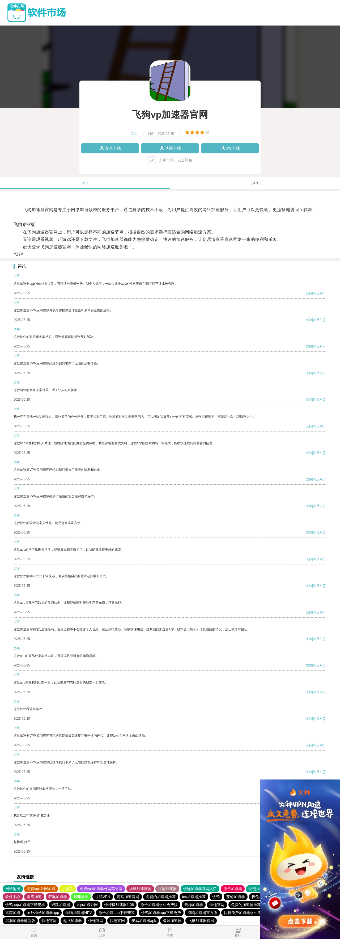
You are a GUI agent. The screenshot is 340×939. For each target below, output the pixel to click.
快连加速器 (167, 889)
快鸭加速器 (258, 889)
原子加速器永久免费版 (159, 905)
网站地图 (12, 889)
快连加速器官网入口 (200, 889)
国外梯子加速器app (43, 913)
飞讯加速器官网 (201, 921)
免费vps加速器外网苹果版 (101, 889)
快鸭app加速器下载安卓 (25, 905)
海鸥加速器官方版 (202, 913)
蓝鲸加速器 (235, 897)
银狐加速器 (61, 905)
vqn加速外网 (87, 905)
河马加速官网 (128, 897)
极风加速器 (172, 921)
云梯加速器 (193, 905)
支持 (309, 293)
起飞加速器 (72, 921)
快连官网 (217, 905)
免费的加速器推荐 (161, 897)
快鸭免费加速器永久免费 (244, 913)
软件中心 (12, 897)
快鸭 (216, 897)
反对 (319, 293)
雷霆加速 (34, 897)
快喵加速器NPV (79, 913)
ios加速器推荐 (194, 897)
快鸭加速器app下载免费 (161, 913)
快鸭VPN (102, 897)
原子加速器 (232, 889)
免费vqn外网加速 (41, 889)
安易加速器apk (143, 921)
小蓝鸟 (67, 889)
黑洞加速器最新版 (20, 921)
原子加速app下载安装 (116, 913)
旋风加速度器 (140, 889)
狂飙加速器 (57, 897)
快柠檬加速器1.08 (119, 905)
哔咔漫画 (81, 897)
